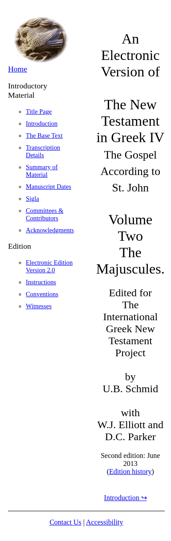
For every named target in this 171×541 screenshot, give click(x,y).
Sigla (32, 198)
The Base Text (44, 135)
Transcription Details (43, 151)
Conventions (42, 294)
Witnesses (39, 306)
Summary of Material (42, 170)
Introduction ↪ (125, 497)
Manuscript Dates (48, 186)
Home (17, 68)
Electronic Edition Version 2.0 (49, 266)
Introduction (41, 123)
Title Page (39, 111)
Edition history (130, 471)
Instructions (41, 282)
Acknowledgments (50, 230)
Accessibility (104, 522)
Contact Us (65, 522)
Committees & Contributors (44, 214)
